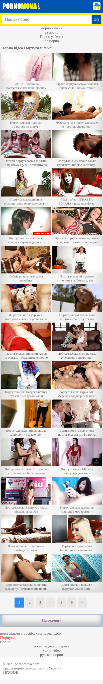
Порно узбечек (51, 37)
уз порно (52, 32)
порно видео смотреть (51, 646)
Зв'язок (10, 672)
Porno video (51, 650)
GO (96, 20)
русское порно (51, 655)
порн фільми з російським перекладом (30, 633)
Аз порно (51, 41)
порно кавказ (51, 28)
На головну (51, 620)
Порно (5, 642)
